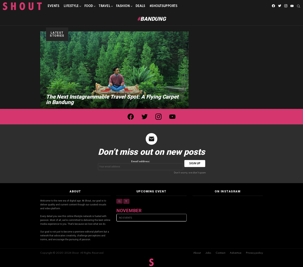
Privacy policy (254, 253)
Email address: (140, 165)
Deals (140, 6)
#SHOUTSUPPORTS (163, 6)
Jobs (208, 253)
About (197, 253)
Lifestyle (71, 7)
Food (88, 7)
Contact (220, 253)
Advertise (235, 253)
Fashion (123, 7)
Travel (104, 7)
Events (53, 6)
